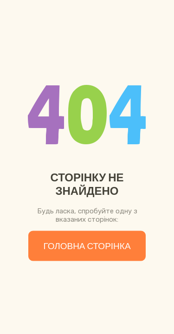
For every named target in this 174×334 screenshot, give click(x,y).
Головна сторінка (86, 246)
